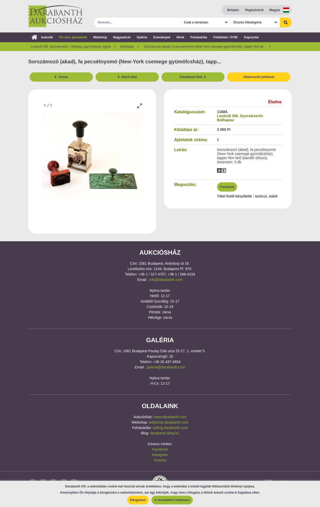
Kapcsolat (251, 37)
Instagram (160, 455)
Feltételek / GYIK (225, 37)
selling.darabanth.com (170, 428)
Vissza (61, 77)
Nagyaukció (122, 37)
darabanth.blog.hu (164, 433)
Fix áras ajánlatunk (73, 37)
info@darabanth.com (166, 280)
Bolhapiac (225, 120)
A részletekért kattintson (172, 500)
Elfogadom (138, 500)
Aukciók (42, 37)
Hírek (180, 37)
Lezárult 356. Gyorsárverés (240, 116)
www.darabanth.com (170, 417)
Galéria (142, 37)
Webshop (100, 37)
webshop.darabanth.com (168, 422)
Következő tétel (193, 77)
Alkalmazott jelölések (258, 77)
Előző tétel (127, 77)
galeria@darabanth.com (166, 367)
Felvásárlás (199, 37)
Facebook (227, 187)
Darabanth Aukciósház (56, 16)
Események (161, 37)
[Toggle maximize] (139, 106)
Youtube (160, 460)
